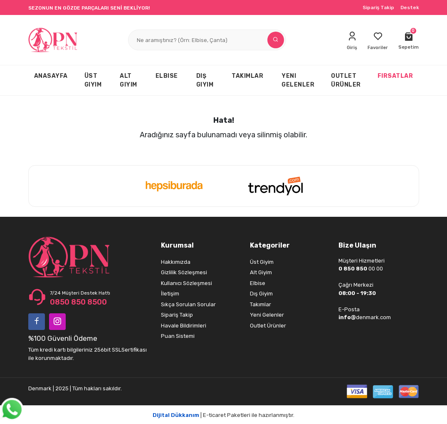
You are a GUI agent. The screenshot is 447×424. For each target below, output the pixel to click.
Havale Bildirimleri (183, 325)
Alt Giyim (261, 272)
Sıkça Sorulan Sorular (188, 304)
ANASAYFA (51, 75)
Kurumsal (177, 245)
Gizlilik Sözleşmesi (184, 272)
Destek (409, 7)
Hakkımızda (175, 262)
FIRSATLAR (395, 75)
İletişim (170, 293)
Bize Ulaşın (357, 245)
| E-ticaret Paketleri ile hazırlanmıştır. (223, 415)
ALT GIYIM (128, 80)
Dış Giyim (261, 293)
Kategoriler (270, 245)
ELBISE (167, 75)
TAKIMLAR (247, 75)
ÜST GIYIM (93, 80)
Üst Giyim (262, 262)
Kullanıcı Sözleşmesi (186, 283)
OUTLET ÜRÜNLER (346, 80)
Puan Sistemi (178, 336)
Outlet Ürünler (268, 325)
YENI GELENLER (298, 80)
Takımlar (260, 304)
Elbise (257, 283)
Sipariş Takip (378, 7)
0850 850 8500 (78, 302)
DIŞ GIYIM (205, 80)
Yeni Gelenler (267, 315)
